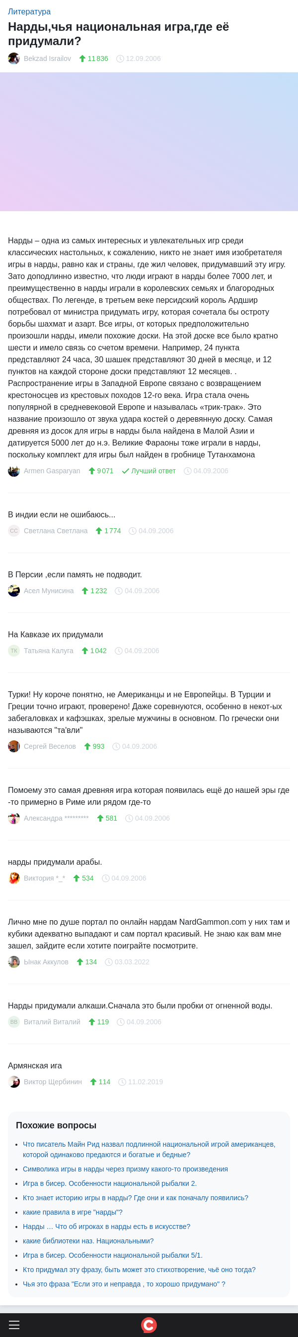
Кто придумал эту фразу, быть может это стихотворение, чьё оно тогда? (139, 1270)
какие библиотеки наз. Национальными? (88, 1241)
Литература (29, 11)
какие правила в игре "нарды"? (73, 1212)
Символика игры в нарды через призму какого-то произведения (125, 1169)
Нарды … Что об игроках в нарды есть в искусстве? (106, 1226)
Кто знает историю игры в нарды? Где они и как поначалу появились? (135, 1198)
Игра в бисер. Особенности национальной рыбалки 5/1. (113, 1255)
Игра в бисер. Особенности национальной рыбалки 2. (110, 1183)
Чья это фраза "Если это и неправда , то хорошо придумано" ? (124, 1284)
